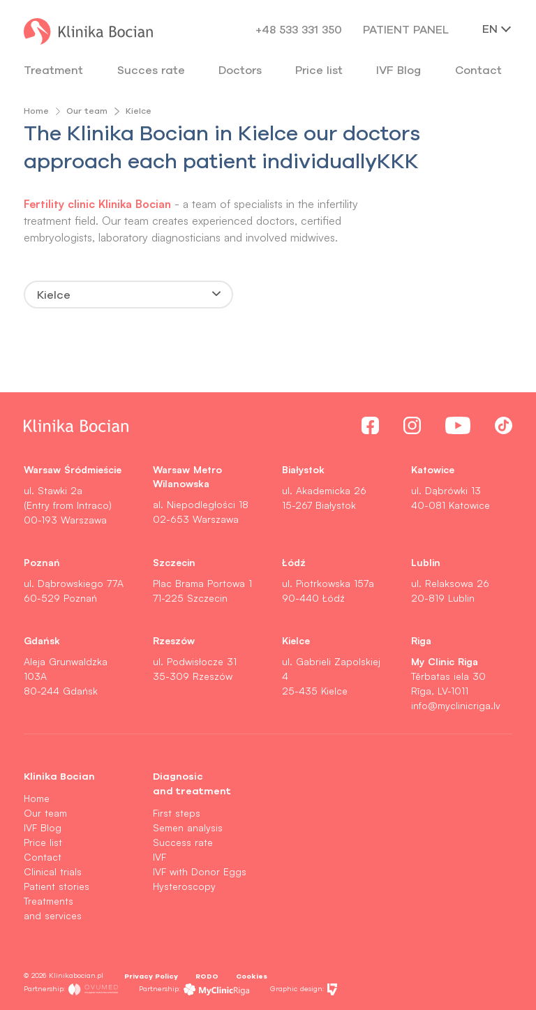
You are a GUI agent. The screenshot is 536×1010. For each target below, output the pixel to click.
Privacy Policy (151, 976)
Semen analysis (188, 827)
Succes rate (151, 70)
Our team (86, 110)
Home (36, 110)
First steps (176, 813)
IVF (159, 857)
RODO (206, 976)
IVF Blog (398, 70)
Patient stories (56, 886)
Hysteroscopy (184, 886)
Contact (42, 857)
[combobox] (128, 294)
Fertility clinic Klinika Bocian (99, 203)
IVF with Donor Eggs (199, 871)
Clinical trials (53, 871)
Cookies (251, 976)
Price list (43, 842)
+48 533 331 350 (298, 29)
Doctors (240, 70)
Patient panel (406, 29)
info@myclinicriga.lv (455, 705)
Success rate (183, 842)
